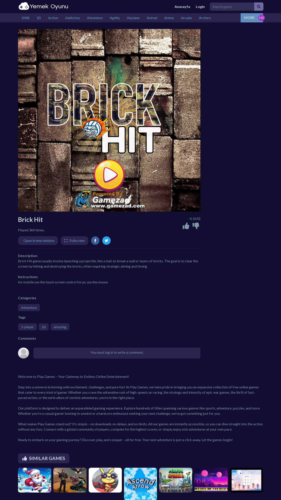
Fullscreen (77, 240)
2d (44, 327)
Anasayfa (182, 6)
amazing (60, 327)
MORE (249, 17)
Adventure (29, 307)
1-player (27, 327)
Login (200, 6)
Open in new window (38, 240)
